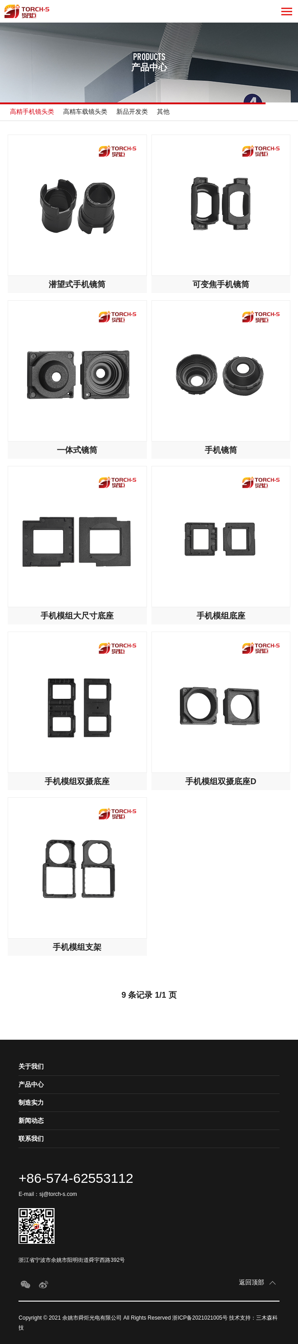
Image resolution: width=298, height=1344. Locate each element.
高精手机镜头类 (32, 111)
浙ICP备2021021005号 (200, 1318)
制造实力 (31, 1102)
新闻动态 (31, 1120)
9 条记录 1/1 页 (148, 995)
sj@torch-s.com (58, 1194)
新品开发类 (132, 111)
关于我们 (31, 1066)
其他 (163, 111)
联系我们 (31, 1138)
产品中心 (31, 1084)
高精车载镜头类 (85, 111)
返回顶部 (252, 1282)
